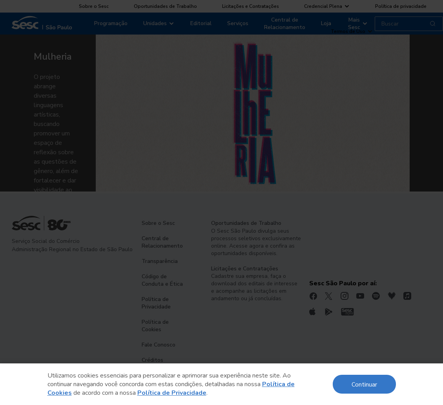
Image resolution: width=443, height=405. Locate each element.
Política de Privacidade (171, 393)
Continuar (364, 384)
